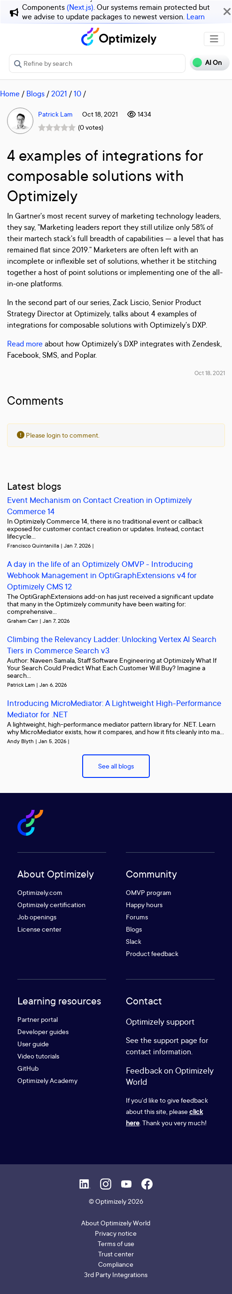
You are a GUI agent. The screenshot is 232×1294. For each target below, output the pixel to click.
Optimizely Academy (47, 1080)
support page (175, 1040)
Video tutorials (38, 1055)
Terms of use (116, 1243)
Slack (133, 941)
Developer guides (43, 1031)
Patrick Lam (55, 114)
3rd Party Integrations (115, 1274)
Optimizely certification (51, 904)
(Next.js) (80, 7)
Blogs (35, 93)
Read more (25, 343)
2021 (59, 93)
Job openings (36, 916)
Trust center (116, 1253)
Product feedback (152, 953)
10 (77, 93)
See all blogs (116, 765)
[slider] (57, 127)
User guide (33, 1043)
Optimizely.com (39, 892)
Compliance (115, 1264)
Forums (137, 916)
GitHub (28, 1068)
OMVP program (148, 892)
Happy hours (144, 904)
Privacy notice (116, 1233)
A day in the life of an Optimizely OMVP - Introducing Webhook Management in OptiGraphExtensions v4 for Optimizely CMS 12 (102, 575)
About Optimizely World (115, 1222)
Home (10, 93)
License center (39, 929)
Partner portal (37, 1019)
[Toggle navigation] (214, 39)
